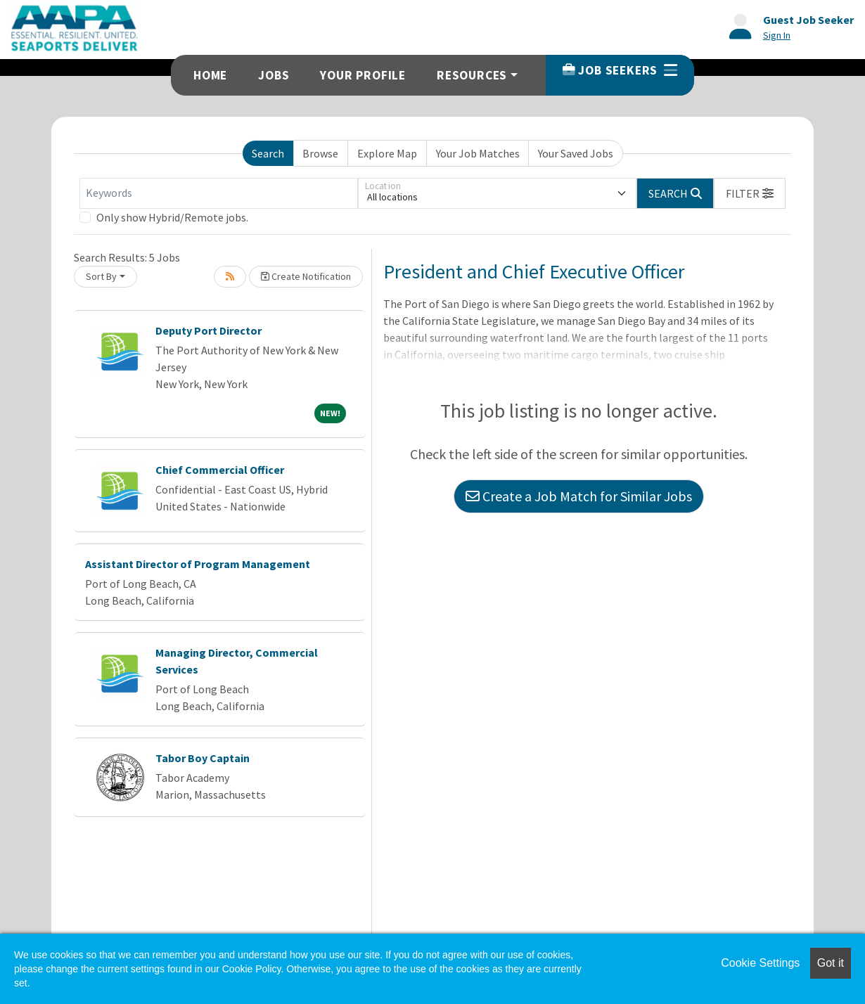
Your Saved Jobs (575, 153)
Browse (320, 153)
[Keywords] (218, 193)
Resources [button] (472, 75)
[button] (750, 193)
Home (210, 75)
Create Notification (306, 276)
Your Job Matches (478, 153)
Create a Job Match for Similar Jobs (579, 496)
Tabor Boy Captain (202, 758)
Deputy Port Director (208, 330)
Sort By (101, 276)
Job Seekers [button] (620, 70)
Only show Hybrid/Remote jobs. (172, 217)
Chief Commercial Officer (219, 470)
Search (268, 153)
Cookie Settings (760, 963)
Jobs (273, 75)
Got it (830, 963)
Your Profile (363, 75)
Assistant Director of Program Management (197, 564)
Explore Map (387, 153)
